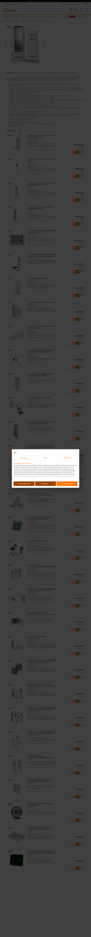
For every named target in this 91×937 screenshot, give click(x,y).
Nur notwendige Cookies (24, 483)
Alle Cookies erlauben (66, 483)
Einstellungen (45, 483)
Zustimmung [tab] (23, 457)
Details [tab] (45, 457)
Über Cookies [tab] (67, 457)
